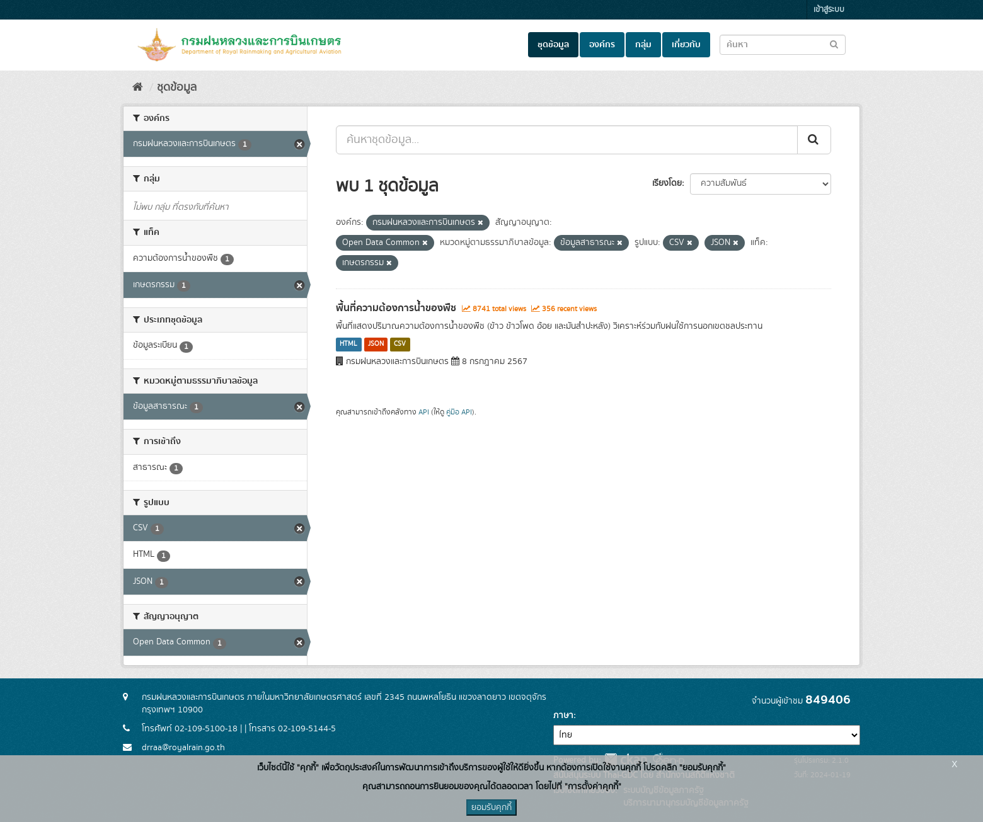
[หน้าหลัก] (137, 87)
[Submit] (814, 139)
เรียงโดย (667, 183)
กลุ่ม (643, 45)
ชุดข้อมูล (553, 45)
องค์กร (602, 45)
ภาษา (563, 715)
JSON (376, 345)
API (423, 412)
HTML (348, 345)
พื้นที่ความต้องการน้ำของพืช (396, 308)
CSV (400, 345)
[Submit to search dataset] (834, 43)
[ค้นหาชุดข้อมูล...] (567, 139)
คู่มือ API (459, 412)
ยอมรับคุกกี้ (491, 807)
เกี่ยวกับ (686, 45)
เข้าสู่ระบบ (828, 10)
